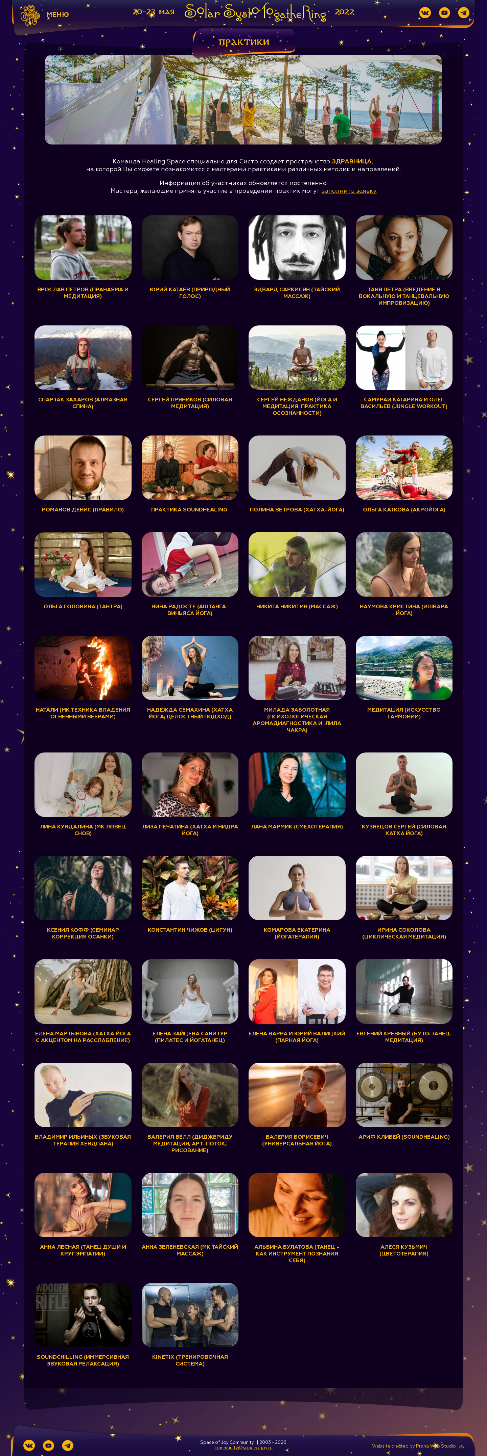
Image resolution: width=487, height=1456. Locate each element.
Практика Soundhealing (190, 510)
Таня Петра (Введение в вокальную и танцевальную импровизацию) (404, 296)
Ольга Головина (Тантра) (83, 606)
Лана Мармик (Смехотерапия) (297, 827)
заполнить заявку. (349, 191)
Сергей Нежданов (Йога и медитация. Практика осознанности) (297, 406)
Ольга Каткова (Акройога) (404, 510)
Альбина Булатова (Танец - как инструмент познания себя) (297, 1254)
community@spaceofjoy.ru (243, 1448)
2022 (344, 12)
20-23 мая (154, 12)
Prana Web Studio (436, 1446)
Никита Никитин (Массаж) (297, 606)
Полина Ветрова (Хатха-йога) (297, 510)
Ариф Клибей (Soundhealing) (404, 1137)
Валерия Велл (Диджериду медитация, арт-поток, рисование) (190, 1144)
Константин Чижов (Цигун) (190, 930)
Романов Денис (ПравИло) (83, 510)
